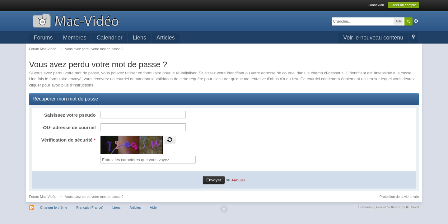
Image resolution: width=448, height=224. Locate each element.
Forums (43, 38)
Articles (165, 38)
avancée (416, 21)
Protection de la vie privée (399, 196)
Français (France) (89, 207)
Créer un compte (403, 5)
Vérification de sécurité (68, 139)
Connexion (376, 5)
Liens (139, 38)
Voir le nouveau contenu (373, 38)
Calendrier (110, 38)
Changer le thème (53, 207)
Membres (74, 38)
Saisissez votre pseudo (70, 115)
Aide (153, 207)
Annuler (238, 180)
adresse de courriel (68, 127)
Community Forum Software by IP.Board (388, 207)
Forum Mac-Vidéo (42, 196)
